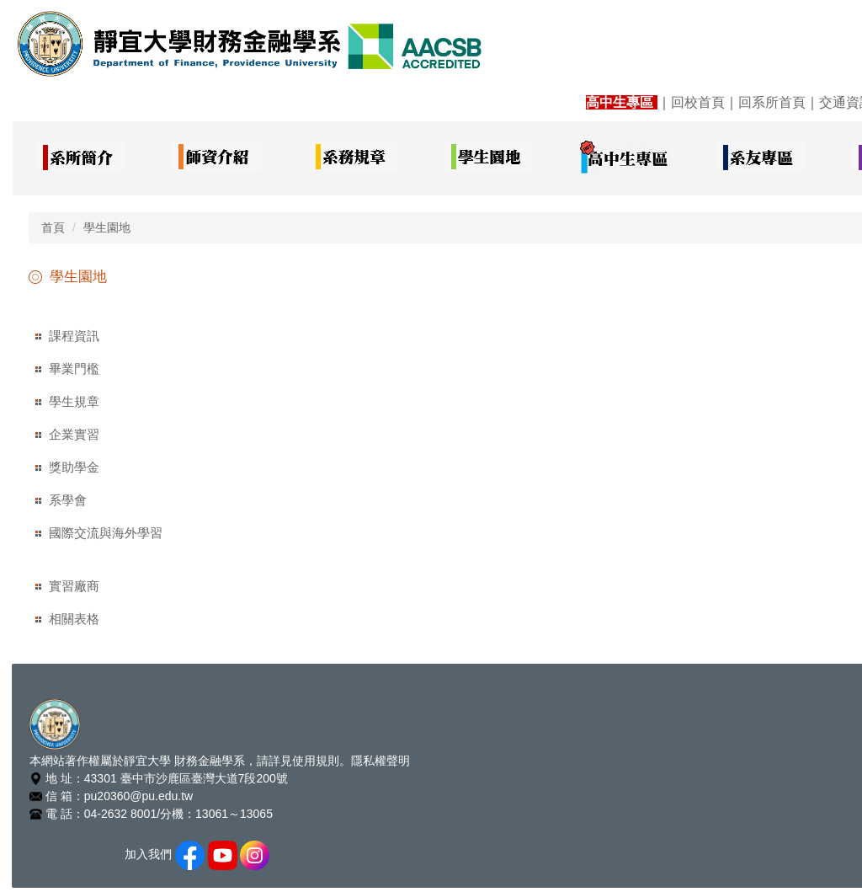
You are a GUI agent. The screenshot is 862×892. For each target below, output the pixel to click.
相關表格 (74, 619)
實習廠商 (74, 586)
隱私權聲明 (380, 760)
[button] (80, 158)
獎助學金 (74, 467)
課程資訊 (74, 335)
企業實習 (74, 434)
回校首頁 (698, 102)
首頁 (53, 227)
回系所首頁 (772, 102)
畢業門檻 (74, 368)
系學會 (68, 500)
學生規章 (74, 401)
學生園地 (106, 227)
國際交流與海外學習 (105, 533)
